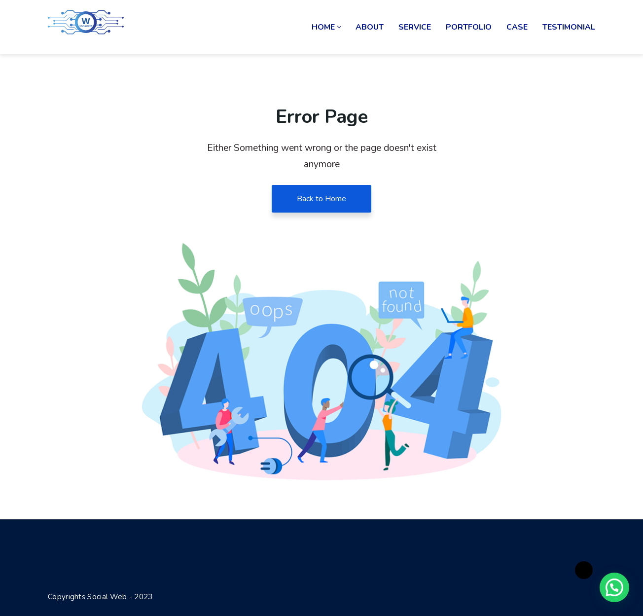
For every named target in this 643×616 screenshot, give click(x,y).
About (370, 27)
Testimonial (568, 27)
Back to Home (321, 198)
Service (414, 27)
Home (326, 27)
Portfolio (469, 27)
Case (517, 27)
